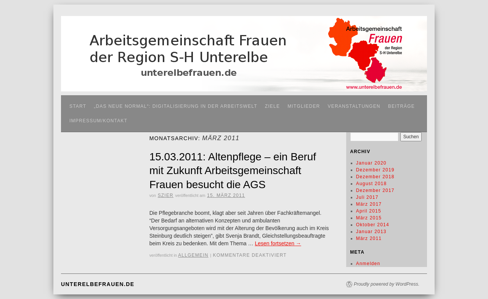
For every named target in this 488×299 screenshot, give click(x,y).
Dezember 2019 (375, 170)
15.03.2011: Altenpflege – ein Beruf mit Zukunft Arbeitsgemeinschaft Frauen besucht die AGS (232, 170)
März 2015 (369, 218)
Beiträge (401, 106)
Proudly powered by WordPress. (386, 284)
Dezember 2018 (375, 176)
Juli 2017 (367, 197)
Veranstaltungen (353, 106)
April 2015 (368, 211)
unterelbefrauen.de (97, 284)
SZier (165, 195)
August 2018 (371, 183)
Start (77, 106)
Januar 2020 (371, 163)
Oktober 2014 (372, 224)
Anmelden (368, 263)
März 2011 (369, 238)
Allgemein (193, 255)
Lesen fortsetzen (278, 243)
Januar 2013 (371, 231)
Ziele (272, 106)
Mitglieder (303, 106)
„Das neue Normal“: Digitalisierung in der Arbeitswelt (175, 106)
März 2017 (369, 204)
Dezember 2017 (375, 190)
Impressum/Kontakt (98, 120)
